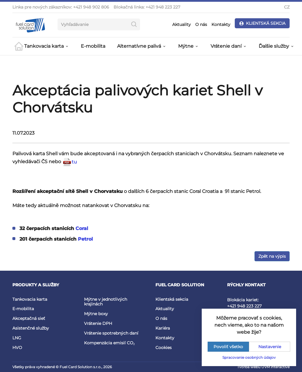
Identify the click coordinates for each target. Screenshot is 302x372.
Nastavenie (269, 346)
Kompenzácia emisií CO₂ (109, 342)
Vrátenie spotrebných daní (111, 333)
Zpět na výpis (272, 256)
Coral (82, 228)
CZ (287, 7)
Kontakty (220, 24)
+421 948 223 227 (163, 7)
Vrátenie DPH (98, 323)
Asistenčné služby (30, 328)
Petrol (85, 239)
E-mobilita (93, 46)
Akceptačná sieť (28, 318)
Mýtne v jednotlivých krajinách (105, 302)
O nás (201, 24)
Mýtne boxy (96, 313)
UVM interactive (275, 367)
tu (69, 162)
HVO (17, 347)
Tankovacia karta (29, 299)
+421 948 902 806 (91, 7)
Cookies (163, 347)
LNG (16, 337)
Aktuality (181, 24)
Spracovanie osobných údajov (249, 357)
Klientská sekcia (171, 299)
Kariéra (162, 328)
